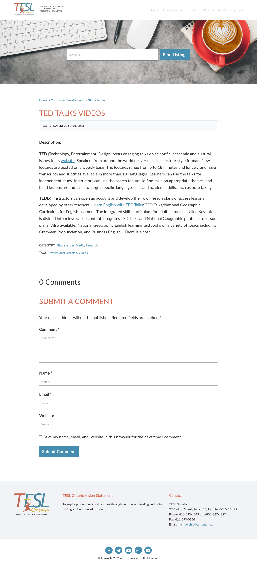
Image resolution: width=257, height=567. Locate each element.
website (68, 160)
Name (45, 373)
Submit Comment (59, 451)
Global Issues (96, 100)
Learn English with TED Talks (117, 204)
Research (92, 245)
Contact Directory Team (228, 10)
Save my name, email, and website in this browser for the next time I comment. (113, 436)
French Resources (174, 10)
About (193, 10)
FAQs (205, 10)
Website (46, 415)
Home (155, 10)
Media (80, 245)
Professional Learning (63, 253)
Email (45, 394)
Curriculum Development (67, 100)
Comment (49, 329)
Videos (83, 253)
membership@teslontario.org (197, 524)
